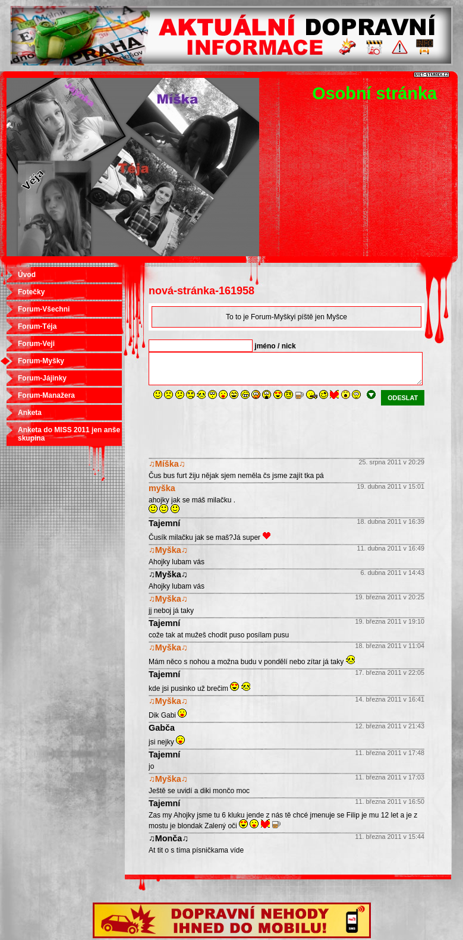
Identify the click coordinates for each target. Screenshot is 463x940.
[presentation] (239, 428)
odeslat (403, 397)
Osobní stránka (374, 93)
